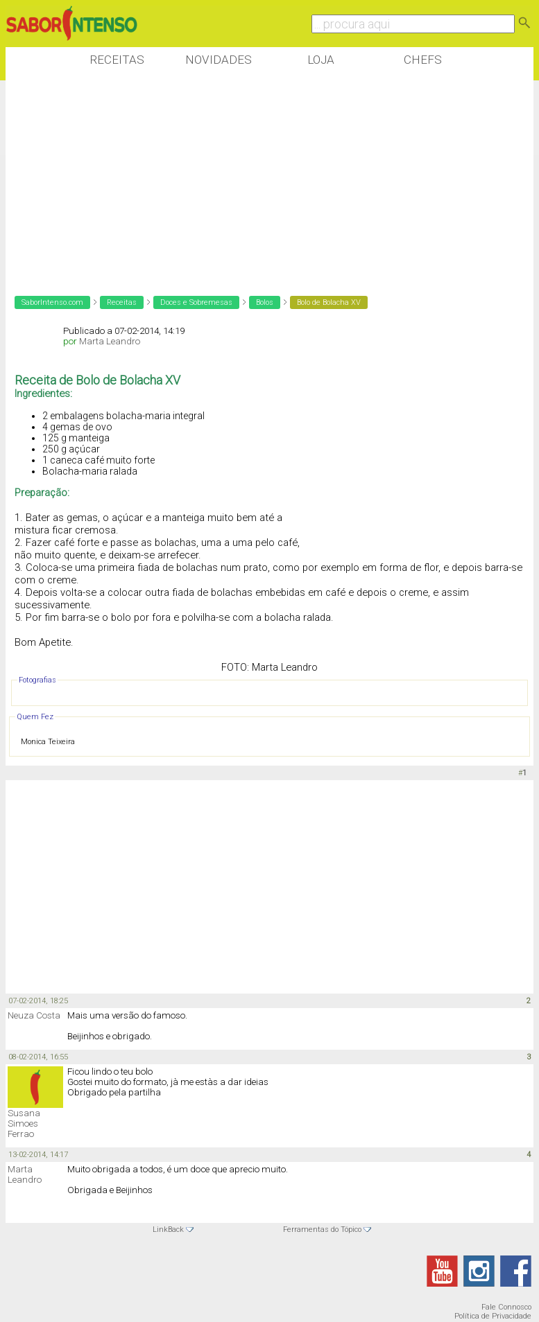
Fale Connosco (506, 1307)
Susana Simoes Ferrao (24, 1123)
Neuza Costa (34, 1015)
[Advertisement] (258, 179)
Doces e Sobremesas (196, 302)
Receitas (116, 60)
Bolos (264, 302)
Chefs (423, 60)
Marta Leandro (109, 341)
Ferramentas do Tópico (322, 1229)
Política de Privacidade (492, 1316)
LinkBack (168, 1229)
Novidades (218, 60)
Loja (320, 60)
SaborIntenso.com (52, 302)
